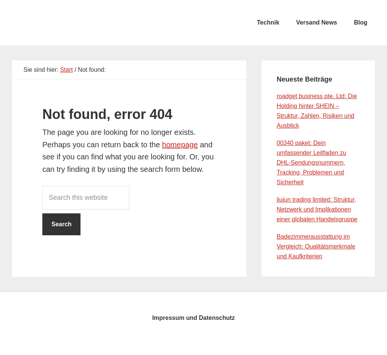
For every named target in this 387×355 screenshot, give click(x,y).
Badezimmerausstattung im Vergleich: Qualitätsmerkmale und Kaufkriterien (316, 246)
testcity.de (68, 23)
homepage (180, 144)
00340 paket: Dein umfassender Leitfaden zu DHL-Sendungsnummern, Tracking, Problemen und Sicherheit (311, 162)
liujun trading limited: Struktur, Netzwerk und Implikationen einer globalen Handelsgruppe (317, 209)
